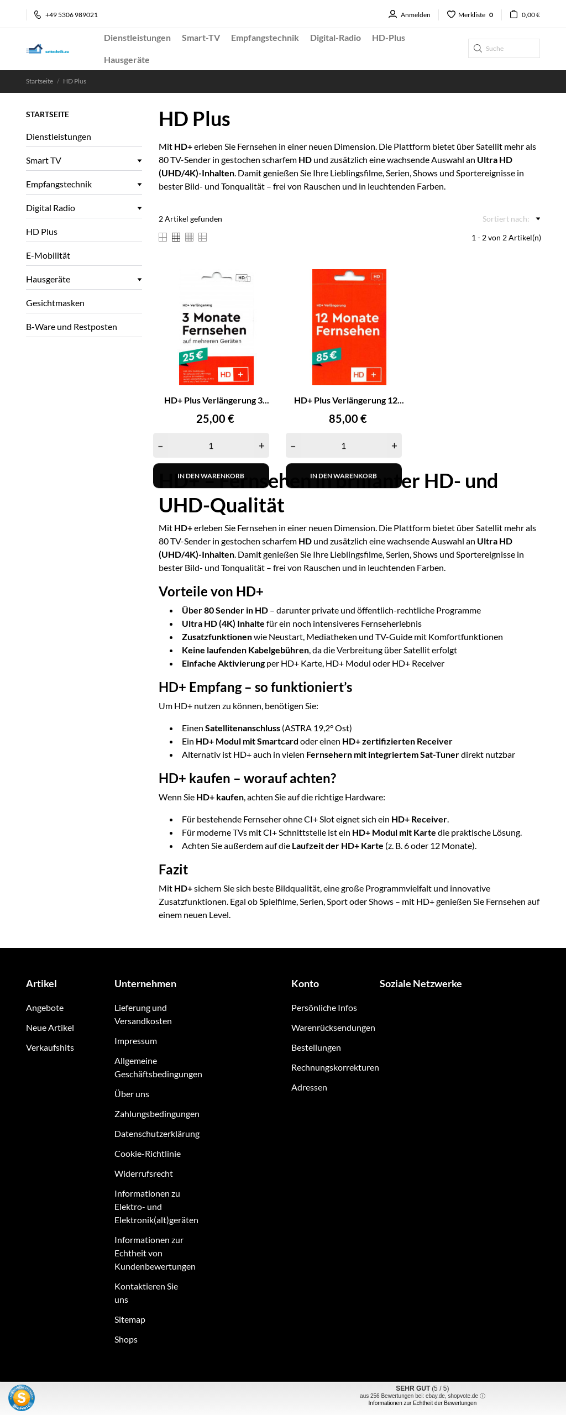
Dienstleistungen (58, 136)
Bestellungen (316, 1047)
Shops (126, 1339)
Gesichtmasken (55, 302)
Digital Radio (50, 207)
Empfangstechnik (59, 184)
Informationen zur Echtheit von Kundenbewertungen (155, 1252)
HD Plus (41, 231)
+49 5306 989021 (66, 15)
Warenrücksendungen (333, 1027)
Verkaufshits (50, 1047)
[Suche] (504, 48)
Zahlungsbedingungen (157, 1113)
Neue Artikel (50, 1027)
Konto (305, 983)
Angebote (45, 1007)
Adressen (309, 1087)
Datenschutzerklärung (157, 1133)
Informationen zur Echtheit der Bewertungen (423, 1403)
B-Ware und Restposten (71, 326)
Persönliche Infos (324, 1007)
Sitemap (129, 1319)
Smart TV (43, 160)
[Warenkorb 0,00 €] (520, 14)
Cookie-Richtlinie (147, 1153)
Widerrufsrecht (143, 1173)
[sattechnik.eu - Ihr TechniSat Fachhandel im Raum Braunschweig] (56, 49)
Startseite (47, 114)
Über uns (131, 1093)
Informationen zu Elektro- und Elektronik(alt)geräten (156, 1206)
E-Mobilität (48, 255)
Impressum (135, 1040)
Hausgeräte (48, 279)
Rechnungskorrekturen (335, 1067)
